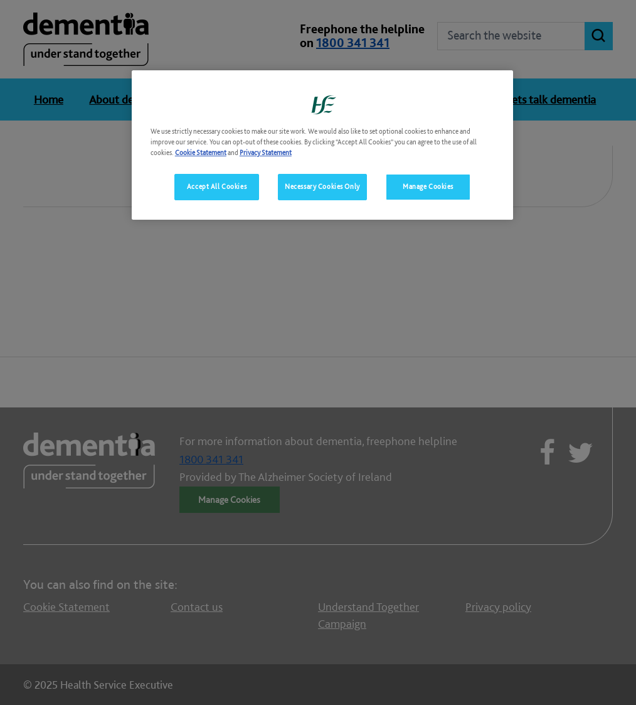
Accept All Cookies (216, 186)
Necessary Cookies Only (322, 186)
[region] (322, 145)
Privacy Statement (266, 152)
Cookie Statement (200, 152)
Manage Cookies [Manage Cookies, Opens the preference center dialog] (428, 186)
